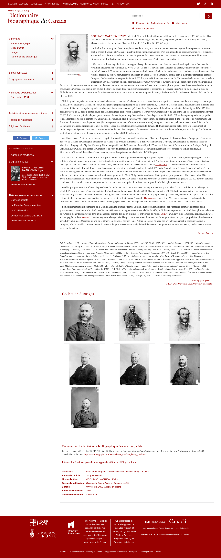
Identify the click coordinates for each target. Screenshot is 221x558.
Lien (79, 75)
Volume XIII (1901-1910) (18, 11)
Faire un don (123, 4)
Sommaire (14, 38)
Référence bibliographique (24, 56)
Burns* (164, 213)
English (12, 4)
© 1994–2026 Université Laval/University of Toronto (189, 284)
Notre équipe (70, 4)
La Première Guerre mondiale (26, 205)
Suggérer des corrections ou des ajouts (121, 552)
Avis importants (146, 552)
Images (14, 52)
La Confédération (19, 210)
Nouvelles (36, 4)
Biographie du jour (19, 161)
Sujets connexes (18, 72)
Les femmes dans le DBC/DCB (26, 215)
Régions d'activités (19, 126)
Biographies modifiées (21, 155)
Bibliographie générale (202, 280)
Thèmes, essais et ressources (25, 195)
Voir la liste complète (23, 221)
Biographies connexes (21, 79)
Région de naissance (20, 119)
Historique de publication (23, 92)
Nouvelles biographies (21, 148)
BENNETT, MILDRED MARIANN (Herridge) (33, 169)
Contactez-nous (89, 4)
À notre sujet (52, 4)
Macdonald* (161, 164)
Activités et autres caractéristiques (28, 113)
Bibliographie (17, 48)
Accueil (23, 4)
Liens (158, 552)
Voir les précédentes (23, 184)
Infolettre (107, 4)
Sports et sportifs (19, 200)
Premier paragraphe (21, 43)
